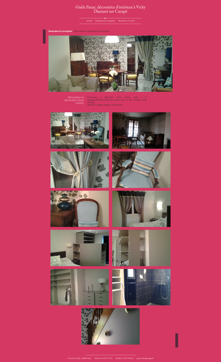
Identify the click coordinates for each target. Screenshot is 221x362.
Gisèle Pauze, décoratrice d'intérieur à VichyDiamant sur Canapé (110, 9)
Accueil (89, 20)
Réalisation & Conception (105, 20)
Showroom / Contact (126, 20)
